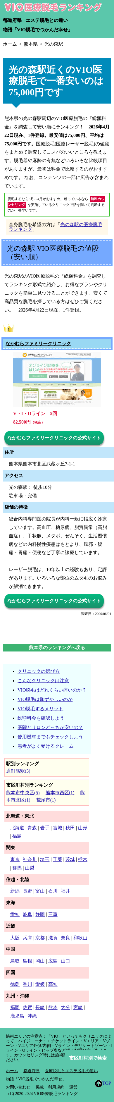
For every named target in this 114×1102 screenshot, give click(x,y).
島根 (27, 960)
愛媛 (40, 984)
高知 (53, 984)
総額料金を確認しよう (41, 718)
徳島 (15, 984)
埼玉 (44, 859)
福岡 (15, 1007)
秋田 (70, 827)
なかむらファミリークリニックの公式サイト (54, 437)
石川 (53, 890)
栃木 (82, 859)
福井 (65, 890)
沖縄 (32, 1015)
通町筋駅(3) (18, 771)
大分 (65, 1007)
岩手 (44, 827)
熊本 (53, 1007)
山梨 (29, 867)
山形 (82, 827)
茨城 (70, 859)
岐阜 (27, 914)
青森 (32, 827)
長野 (27, 890)
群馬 (17, 867)
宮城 (57, 827)
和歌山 (80, 937)
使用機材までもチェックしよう (50, 736)
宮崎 (78, 1007)
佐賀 (27, 1007)
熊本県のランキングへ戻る (57, 647)
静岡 (40, 914)
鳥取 (15, 960)
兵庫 (27, 937)
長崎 (40, 1007)
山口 (65, 960)
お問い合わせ (18, 1087)
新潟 (15, 890)
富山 (40, 890)
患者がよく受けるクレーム (46, 746)
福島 (17, 835)
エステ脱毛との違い (47, 20)
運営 (73, 1087)
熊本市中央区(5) (23, 792)
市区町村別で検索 (88, 1057)
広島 (53, 960)
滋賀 (53, 937)
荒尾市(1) (46, 799)
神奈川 (30, 859)
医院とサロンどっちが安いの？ (50, 727)
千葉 (57, 859)
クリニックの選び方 (39, 671)
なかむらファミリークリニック (38, 343)
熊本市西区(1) (60, 792)
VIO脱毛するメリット (40, 708)
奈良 (65, 937)
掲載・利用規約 (50, 1087)
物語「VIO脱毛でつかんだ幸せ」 (37, 29)
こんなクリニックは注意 (43, 680)
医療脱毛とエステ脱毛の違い (71, 1071)
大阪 (15, 937)
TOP (103, 1083)
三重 (53, 914)
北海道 (17, 827)
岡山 (40, 960)
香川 (27, 984)
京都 (40, 937)
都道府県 (12, 20)
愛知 (15, 914)
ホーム (12, 1071)
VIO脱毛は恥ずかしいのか (45, 699)
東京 (15, 859)
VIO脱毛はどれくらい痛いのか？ (52, 689)
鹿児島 (17, 1015)
